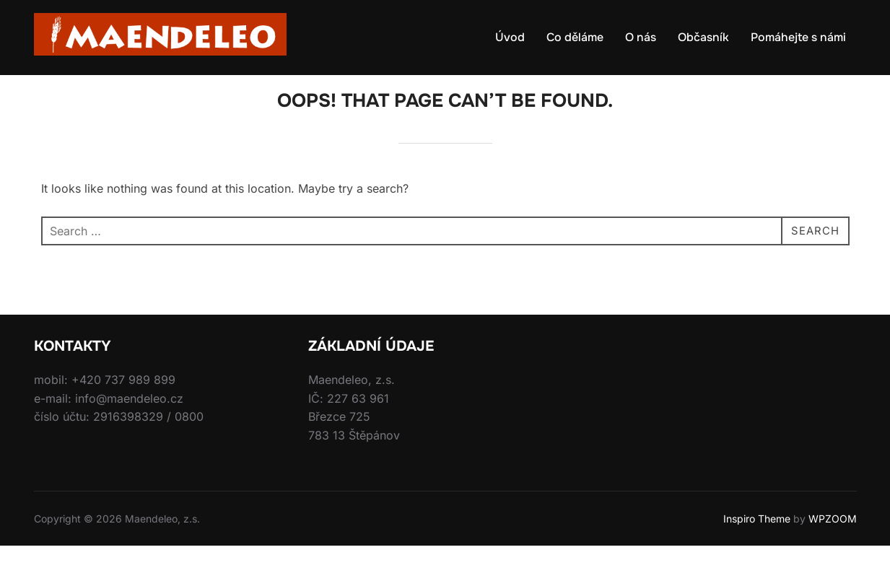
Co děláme (574, 37)
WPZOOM (832, 540)
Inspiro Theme (756, 540)
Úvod (510, 37)
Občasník (703, 37)
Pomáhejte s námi (798, 37)
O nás (640, 37)
